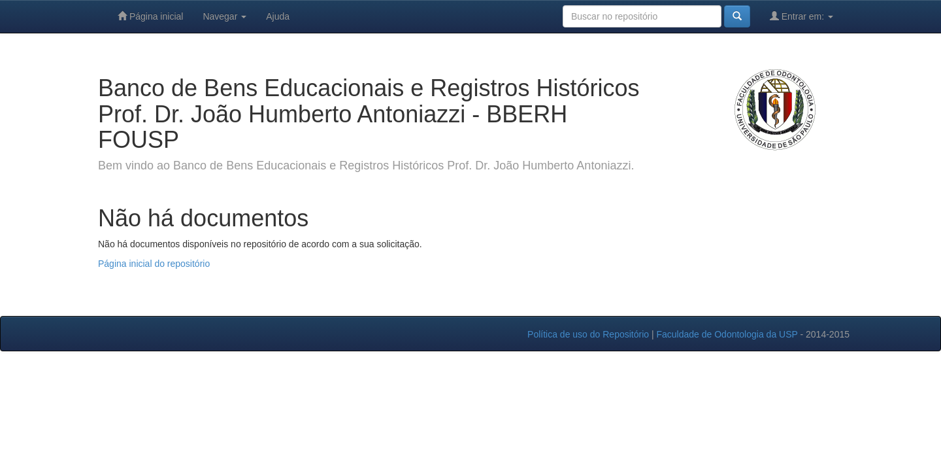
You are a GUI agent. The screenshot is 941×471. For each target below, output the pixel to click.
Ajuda (277, 16)
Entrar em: (801, 16)
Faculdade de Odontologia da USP (726, 334)
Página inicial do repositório (154, 263)
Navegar (224, 16)
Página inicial (150, 16)
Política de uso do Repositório (588, 334)
